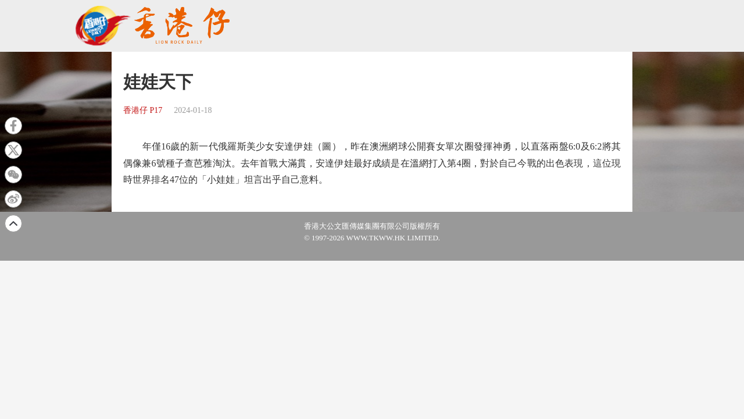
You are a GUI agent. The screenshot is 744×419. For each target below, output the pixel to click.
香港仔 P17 (142, 110)
